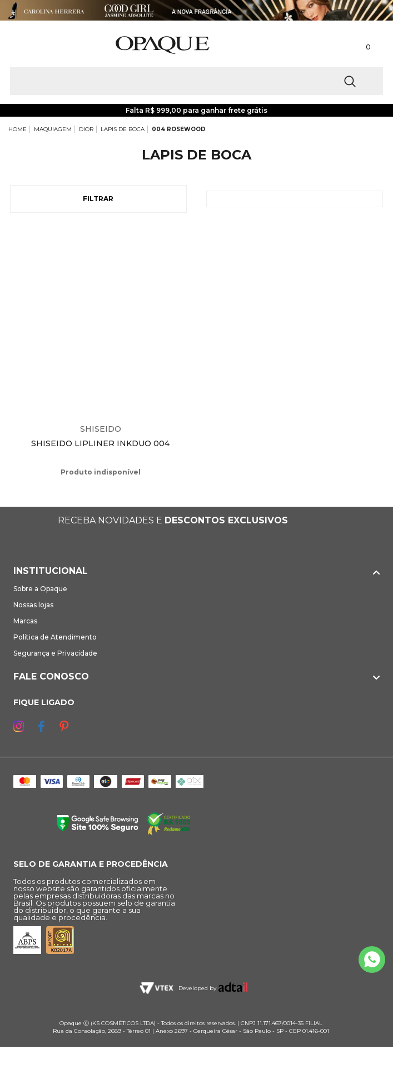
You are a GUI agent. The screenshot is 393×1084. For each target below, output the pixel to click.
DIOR (86, 129)
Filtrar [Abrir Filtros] (98, 198)
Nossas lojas (33, 605)
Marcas (25, 621)
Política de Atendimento (55, 637)
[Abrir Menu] (26, 45)
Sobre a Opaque (40, 589)
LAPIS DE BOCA (123, 129)
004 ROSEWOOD (179, 129)
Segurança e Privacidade (55, 653)
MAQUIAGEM (53, 129)
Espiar (183, 236)
